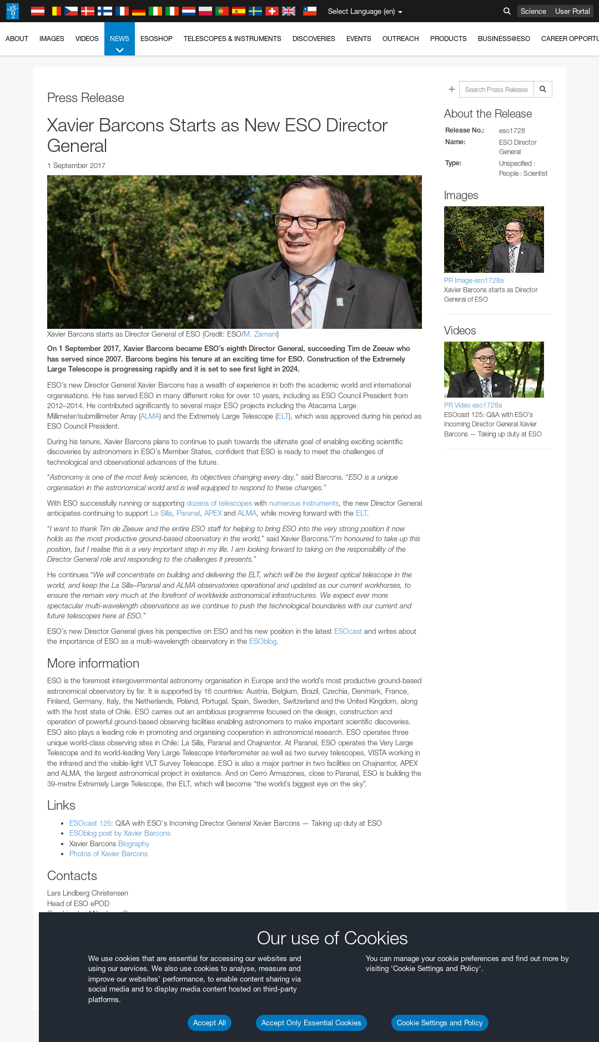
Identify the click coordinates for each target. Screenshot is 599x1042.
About (17, 38)
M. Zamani (260, 333)
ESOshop (156, 38)
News (119, 44)
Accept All (209, 1022)
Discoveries (314, 38)
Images (51, 38)
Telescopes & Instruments (232, 38)
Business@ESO (504, 38)
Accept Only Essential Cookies (311, 1022)
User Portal (572, 11)
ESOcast (349, 631)
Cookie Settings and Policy (440, 1022)
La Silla (161, 513)
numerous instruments (304, 503)
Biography (132, 843)
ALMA (149, 415)
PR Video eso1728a (473, 405)
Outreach (400, 38)
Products (448, 38)
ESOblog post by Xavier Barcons (119, 832)
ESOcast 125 (90, 823)
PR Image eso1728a (474, 280)
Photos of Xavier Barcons (108, 853)
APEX (214, 513)
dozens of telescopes (219, 503)
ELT (283, 415)
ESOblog (262, 641)
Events (358, 38)
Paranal (188, 513)
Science (533, 11)
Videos (87, 38)
